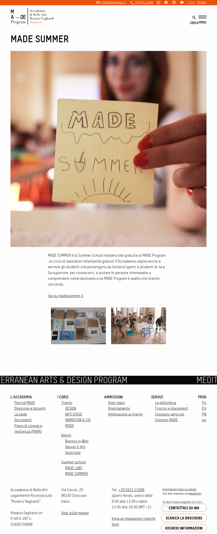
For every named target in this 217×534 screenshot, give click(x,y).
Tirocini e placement (171, 408)
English (202, 2)
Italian (191, 2)
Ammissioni (113, 397)
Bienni (66, 435)
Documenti (23, 420)
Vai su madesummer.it (65, 295)
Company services (169, 414)
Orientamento (119, 408)
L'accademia (21, 397)
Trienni (66, 402)
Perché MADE (24, 402)
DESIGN (70, 408)
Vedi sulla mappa (75, 513)
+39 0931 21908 (144, 2)
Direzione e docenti (30, 408)
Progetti (205, 397)
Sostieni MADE (166, 420)
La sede (20, 414)
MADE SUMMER (76, 473)
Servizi (157, 397)
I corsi (62, 397)
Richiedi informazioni (184, 528)
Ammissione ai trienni (125, 414)
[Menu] (202, 19)
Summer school (73, 462)
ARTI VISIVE (73, 414)
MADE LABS (73, 468)
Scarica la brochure (184, 518)
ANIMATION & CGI (78, 420)
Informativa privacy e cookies (179, 489)
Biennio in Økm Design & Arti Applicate (76, 447)
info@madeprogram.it (113, 2)
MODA (69, 425)
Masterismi (195, 493)
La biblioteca (165, 402)
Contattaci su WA (184, 508)
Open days (116, 402)
